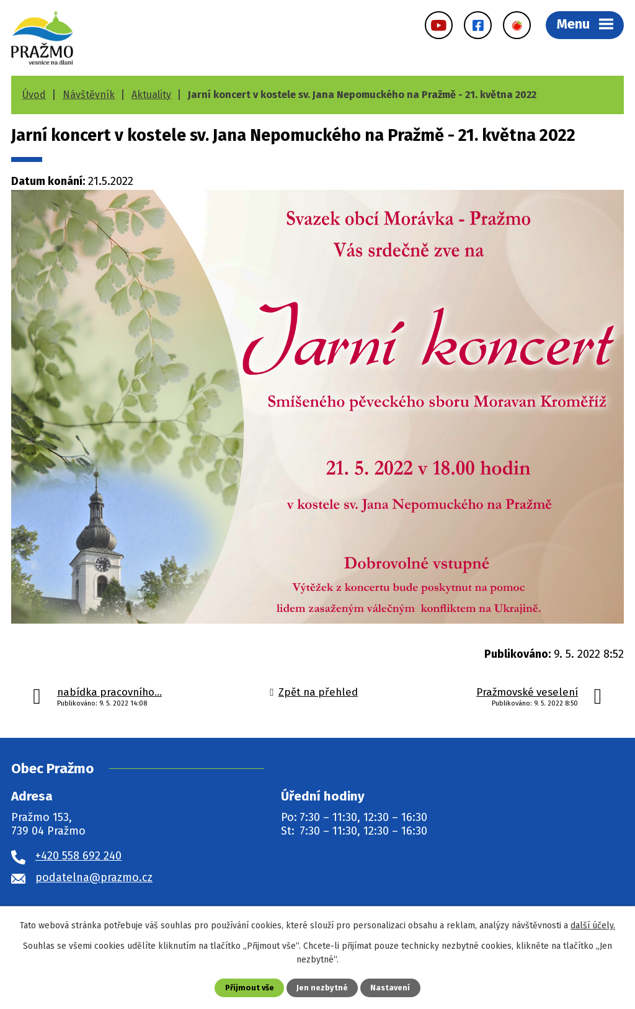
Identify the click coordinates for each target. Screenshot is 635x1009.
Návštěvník (89, 95)
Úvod (34, 95)
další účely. (593, 925)
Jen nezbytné (322, 987)
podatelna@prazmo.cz (94, 877)
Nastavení (390, 987)
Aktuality (151, 95)
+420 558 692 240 (78, 856)
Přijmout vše (249, 987)
